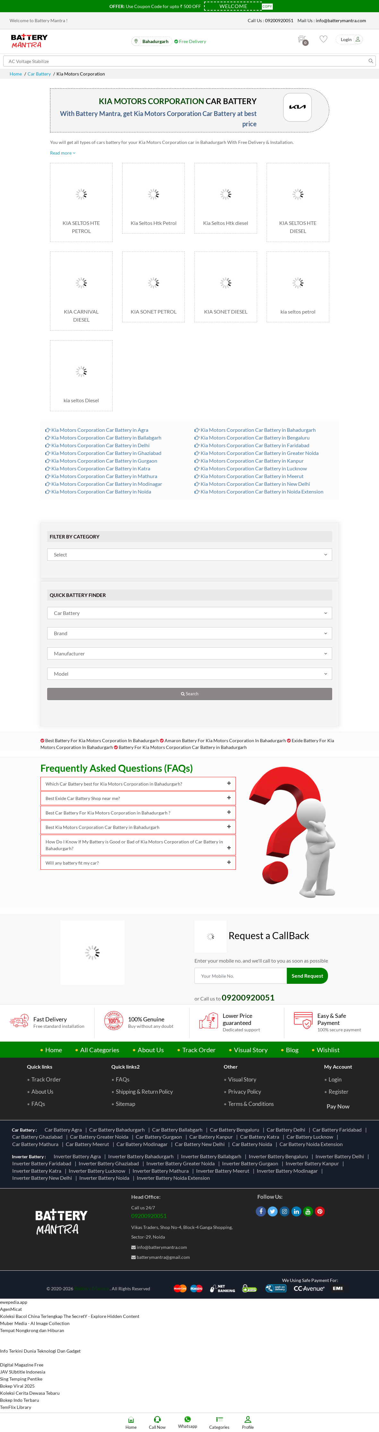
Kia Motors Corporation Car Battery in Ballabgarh (103, 437)
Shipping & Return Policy (144, 1092)
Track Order (199, 1050)
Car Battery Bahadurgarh (118, 1129)
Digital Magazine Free (21, 1364)
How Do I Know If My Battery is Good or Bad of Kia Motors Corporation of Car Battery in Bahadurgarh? (138, 845)
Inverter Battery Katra (37, 1171)
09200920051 (279, 20)
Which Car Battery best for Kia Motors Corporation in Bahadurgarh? (138, 784)
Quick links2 (125, 1066)
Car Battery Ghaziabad (38, 1137)
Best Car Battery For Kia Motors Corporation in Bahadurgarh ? (138, 812)
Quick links (39, 1066)
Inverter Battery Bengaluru (279, 1156)
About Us (151, 1050)
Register (339, 1092)
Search (189, 693)
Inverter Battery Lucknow (98, 1171)
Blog (292, 1050)
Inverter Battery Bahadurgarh (142, 1156)
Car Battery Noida (253, 1144)
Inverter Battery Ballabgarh (212, 1156)
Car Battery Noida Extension (312, 1144)
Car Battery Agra (64, 1129)
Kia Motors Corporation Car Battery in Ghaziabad (103, 453)
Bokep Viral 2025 (17, 1386)
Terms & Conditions (251, 1104)
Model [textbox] (61, 674)
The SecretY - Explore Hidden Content (101, 1316)
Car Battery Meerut (88, 1144)
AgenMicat (11, 1309)
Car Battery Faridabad (338, 1129)
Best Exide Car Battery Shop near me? (138, 798)
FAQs (38, 1104)
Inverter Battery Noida (105, 1178)
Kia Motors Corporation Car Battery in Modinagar (103, 484)
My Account (338, 1066)
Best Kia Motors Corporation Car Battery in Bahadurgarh (138, 827)
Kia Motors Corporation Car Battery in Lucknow (250, 468)
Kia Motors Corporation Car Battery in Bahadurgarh (255, 430)
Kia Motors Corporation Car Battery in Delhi (97, 445)
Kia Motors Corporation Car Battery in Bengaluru (252, 437)
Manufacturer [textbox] (69, 653)
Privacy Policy (244, 1092)
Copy (267, 6)
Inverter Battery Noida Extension (174, 1178)
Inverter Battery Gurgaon (251, 1163)
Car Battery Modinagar (142, 1144)
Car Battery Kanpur (212, 1137)
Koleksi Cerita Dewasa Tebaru (30, 1393)
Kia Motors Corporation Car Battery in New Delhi (252, 484)
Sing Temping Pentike (21, 1379)
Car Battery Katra (260, 1137)
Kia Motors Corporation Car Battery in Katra (97, 468)
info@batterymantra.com (341, 20)
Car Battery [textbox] (67, 613)
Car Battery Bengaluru (235, 1129)
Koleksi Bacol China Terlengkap (31, 1316)
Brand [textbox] (60, 633)
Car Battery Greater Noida (100, 1137)
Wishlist (328, 1050)
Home (16, 73)
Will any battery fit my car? (138, 863)
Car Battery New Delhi (201, 1144)
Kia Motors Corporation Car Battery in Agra (96, 430)
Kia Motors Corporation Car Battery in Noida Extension (258, 491)
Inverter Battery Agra (78, 1156)
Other (231, 1066)
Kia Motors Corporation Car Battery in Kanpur (249, 461)
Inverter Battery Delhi (340, 1156)
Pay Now (338, 1106)
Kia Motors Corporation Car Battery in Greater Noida (256, 453)
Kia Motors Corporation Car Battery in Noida (98, 491)
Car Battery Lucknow (311, 1137)
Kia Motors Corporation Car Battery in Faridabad (251, 445)
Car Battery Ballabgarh (178, 1129)
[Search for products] (189, 61)
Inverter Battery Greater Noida (181, 1163)
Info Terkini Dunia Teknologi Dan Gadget (40, 1351)
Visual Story (251, 1050)
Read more (62, 153)
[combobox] (189, 554)
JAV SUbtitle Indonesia (22, 1371)
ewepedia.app (13, 1302)
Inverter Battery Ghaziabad (110, 1163)
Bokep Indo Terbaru (19, 1400)
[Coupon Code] (233, 6)
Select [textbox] (60, 554)
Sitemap (125, 1104)
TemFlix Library (15, 1407)
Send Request (307, 976)
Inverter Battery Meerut (223, 1171)
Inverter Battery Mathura (162, 1171)
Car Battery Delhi (287, 1129)
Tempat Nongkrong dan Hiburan (32, 1330)
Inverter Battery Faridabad (42, 1163)
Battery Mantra (91, 1288)
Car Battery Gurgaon (160, 1137)
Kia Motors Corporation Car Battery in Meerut (249, 476)
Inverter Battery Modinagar (288, 1171)
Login (335, 1079)
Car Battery (39, 73)
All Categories (99, 1050)
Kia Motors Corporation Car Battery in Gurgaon (101, 461)
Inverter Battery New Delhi (43, 1178)
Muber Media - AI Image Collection (35, 1323)
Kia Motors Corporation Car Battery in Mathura (101, 476)
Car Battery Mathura (36, 1144)
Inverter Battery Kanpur (313, 1163)
